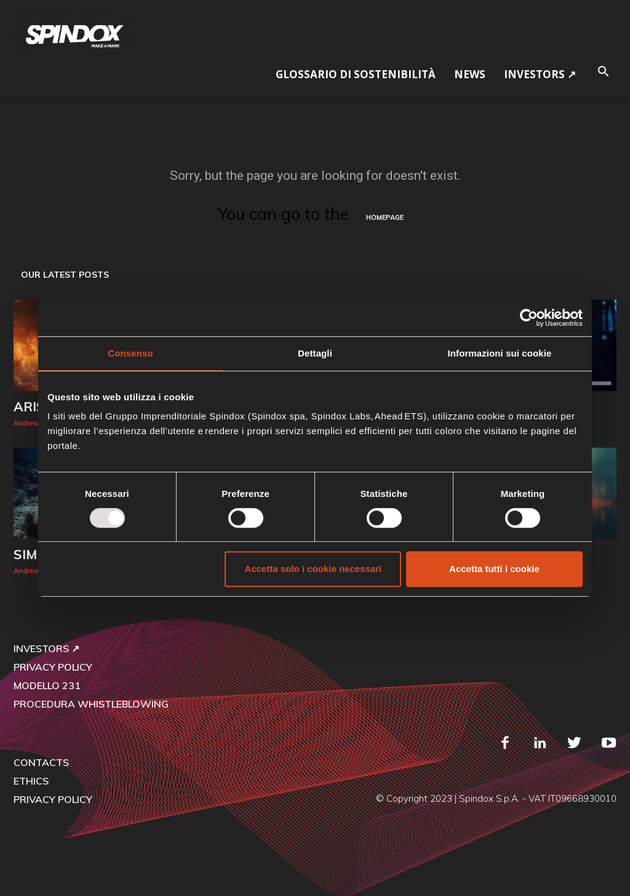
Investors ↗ (540, 74)
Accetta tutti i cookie (494, 568)
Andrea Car (33, 423)
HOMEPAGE (385, 217)
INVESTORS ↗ (46, 648)
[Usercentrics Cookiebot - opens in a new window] (529, 318)
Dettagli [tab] (315, 353)
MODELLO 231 (47, 685)
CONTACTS (41, 762)
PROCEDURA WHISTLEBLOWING (91, 704)
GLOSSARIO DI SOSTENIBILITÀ (356, 74)
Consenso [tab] (130, 353)
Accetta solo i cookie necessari (313, 568)
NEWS (469, 74)
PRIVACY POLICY (53, 667)
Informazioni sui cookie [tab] (500, 353)
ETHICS (31, 781)
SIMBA (35, 554)
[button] (603, 70)
